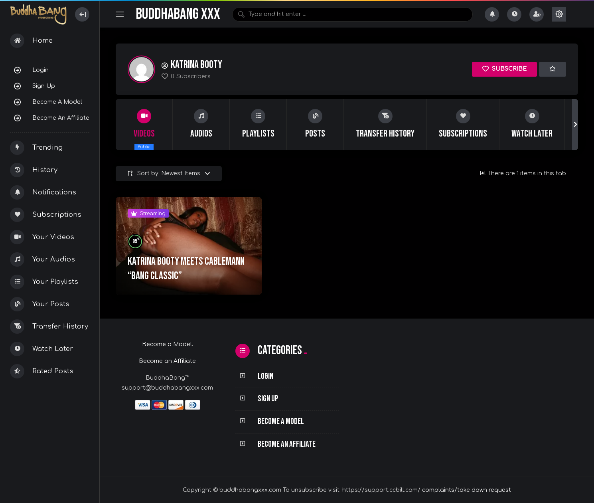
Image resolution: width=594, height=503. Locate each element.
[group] (144, 124)
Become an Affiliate (60, 118)
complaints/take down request (466, 490)
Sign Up (43, 86)
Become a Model (57, 102)
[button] (575, 124)
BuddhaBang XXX (178, 14)
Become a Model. (167, 344)
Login (40, 70)
